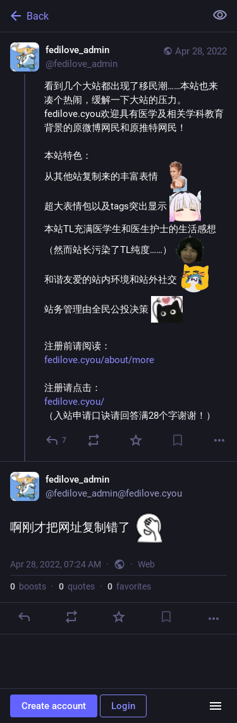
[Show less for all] (220, 15)
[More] (219, 440)
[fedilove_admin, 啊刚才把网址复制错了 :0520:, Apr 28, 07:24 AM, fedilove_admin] (118, 547)
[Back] (101, 16)
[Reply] (56, 440)
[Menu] (215, 706)
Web (146, 564)
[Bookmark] (177, 440)
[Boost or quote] (93, 440)
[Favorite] (135, 440)
